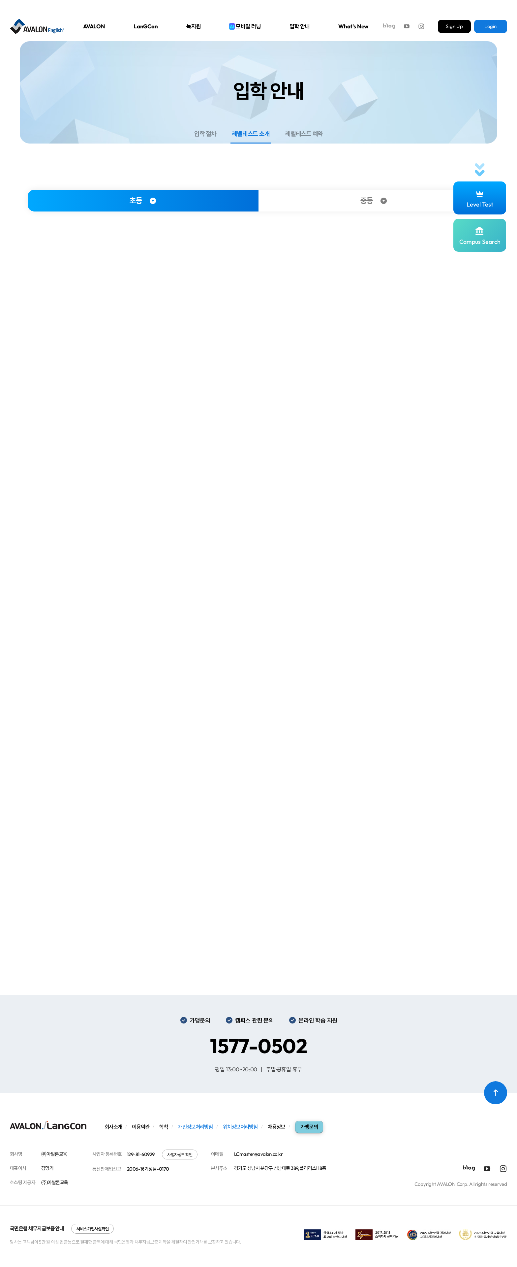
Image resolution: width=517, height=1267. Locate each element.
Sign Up (454, 26)
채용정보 (276, 1126)
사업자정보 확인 (179, 1154)
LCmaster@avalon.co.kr (258, 1154)
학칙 (163, 1126)
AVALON (94, 26)
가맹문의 (309, 1126)
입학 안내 (299, 26)
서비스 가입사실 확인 (92, 1228)
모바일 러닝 (245, 26)
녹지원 (193, 26)
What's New (353, 26)
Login (490, 26)
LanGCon (146, 26)
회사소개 (113, 1126)
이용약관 (140, 1126)
